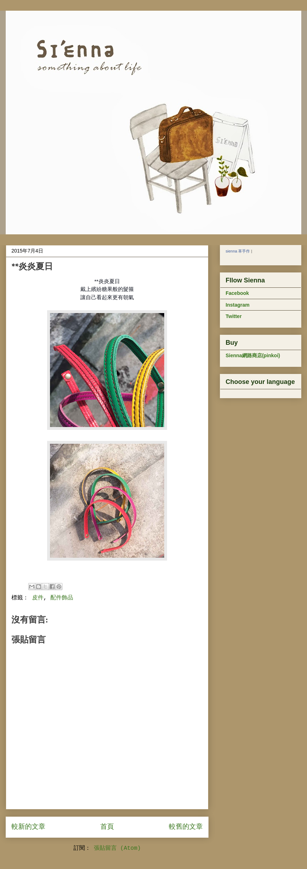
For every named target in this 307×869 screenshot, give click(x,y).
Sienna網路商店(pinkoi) (253, 355)
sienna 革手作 (238, 251)
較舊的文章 (186, 827)
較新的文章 (28, 827)
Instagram (238, 305)
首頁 (107, 827)
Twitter (234, 316)
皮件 (38, 598)
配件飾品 (61, 598)
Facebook (237, 293)
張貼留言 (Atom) (117, 848)
